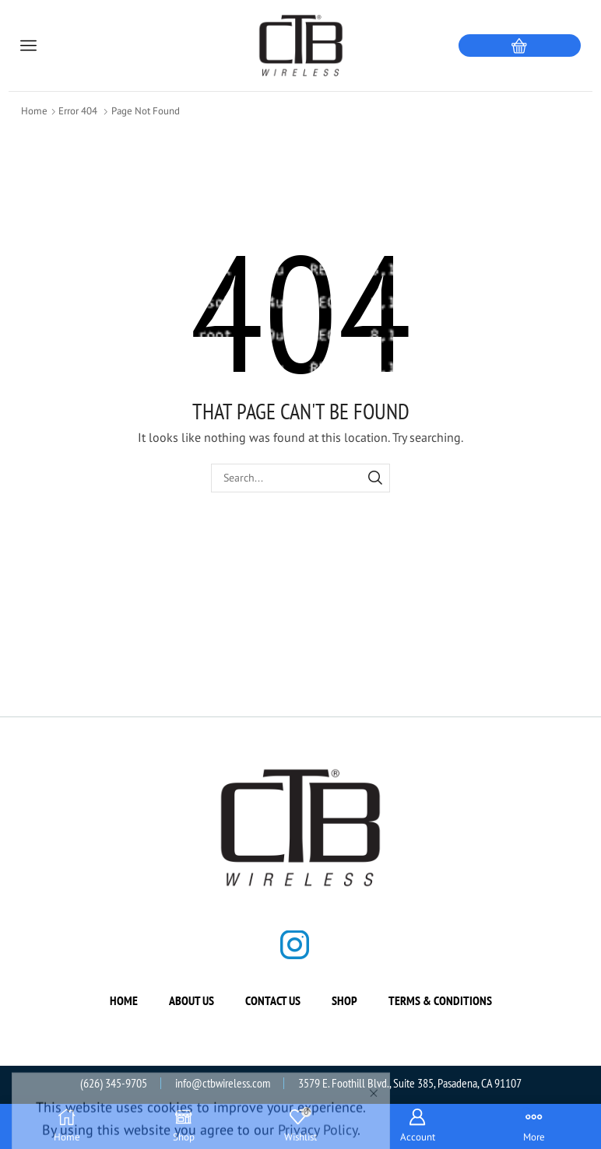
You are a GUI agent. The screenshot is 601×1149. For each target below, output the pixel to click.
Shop (344, 1000)
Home (34, 110)
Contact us (272, 1000)
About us (191, 1000)
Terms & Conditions (440, 1000)
